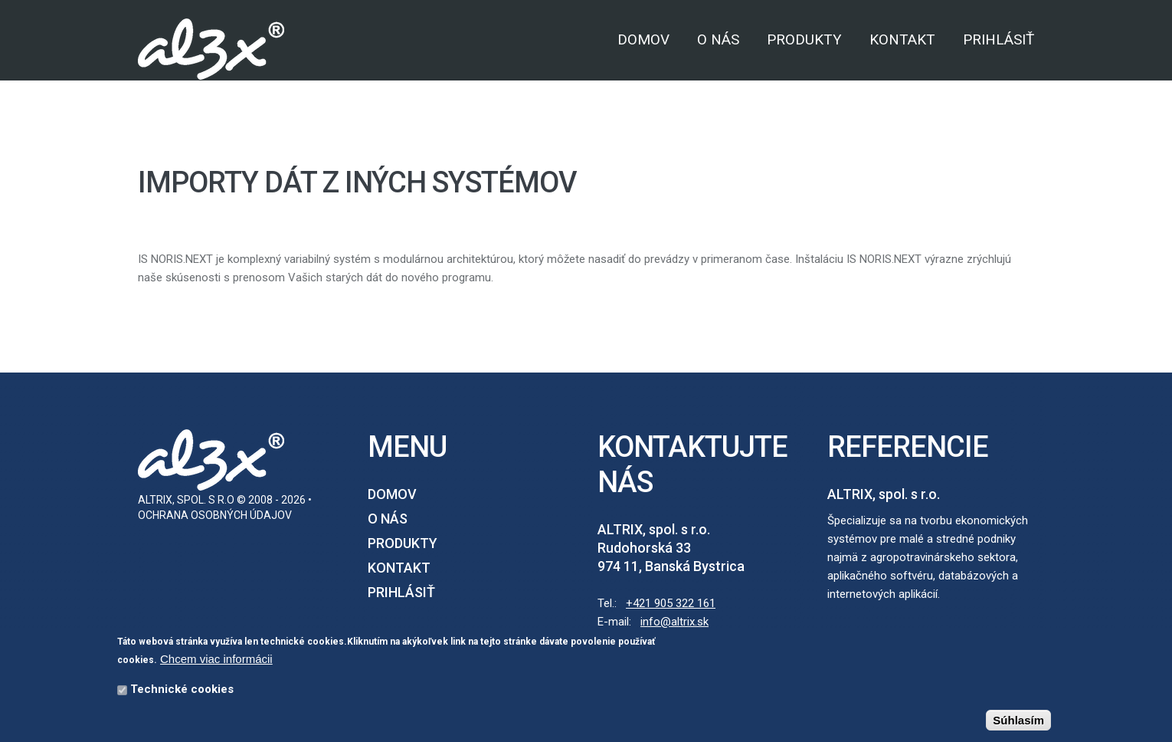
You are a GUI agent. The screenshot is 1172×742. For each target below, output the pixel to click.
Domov (643, 39)
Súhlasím (1018, 721)
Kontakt (902, 39)
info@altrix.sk (674, 622)
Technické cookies (182, 691)
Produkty (804, 39)
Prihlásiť (998, 39)
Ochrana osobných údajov (215, 515)
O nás (718, 39)
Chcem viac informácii (216, 660)
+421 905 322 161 (670, 603)
